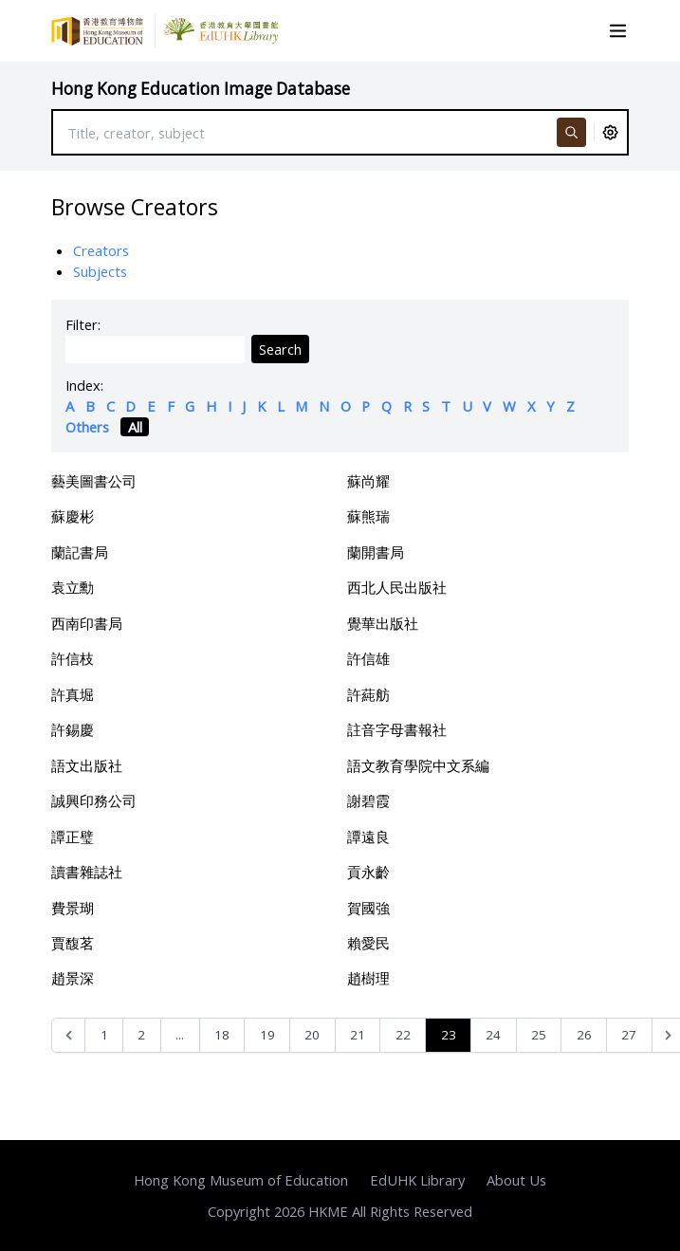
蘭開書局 (375, 552)
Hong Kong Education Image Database (200, 89)
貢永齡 (368, 871)
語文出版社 (86, 765)
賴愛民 (368, 942)
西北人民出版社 (397, 587)
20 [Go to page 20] (312, 1034)
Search (280, 349)
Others (87, 426)
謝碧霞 (368, 800)
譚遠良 (368, 836)
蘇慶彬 (72, 515)
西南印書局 (86, 623)
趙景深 (72, 977)
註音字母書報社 (397, 729)
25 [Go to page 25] (538, 1034)
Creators (101, 250)
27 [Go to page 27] (628, 1034)
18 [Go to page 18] (222, 1034)
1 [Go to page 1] (104, 1034)
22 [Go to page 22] (403, 1034)
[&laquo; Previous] (68, 1035)
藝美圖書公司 (94, 480)
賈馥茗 (72, 942)
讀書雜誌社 (86, 871)
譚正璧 (72, 836)
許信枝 (72, 658)
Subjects (100, 271)
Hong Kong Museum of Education (241, 1179)
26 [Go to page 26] (584, 1034)
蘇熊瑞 (368, 515)
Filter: (83, 324)
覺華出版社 (382, 623)
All (135, 426)
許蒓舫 (368, 694)
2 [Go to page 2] (141, 1034)
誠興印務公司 (94, 800)
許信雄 (368, 658)
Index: (84, 385)
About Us (516, 1179)
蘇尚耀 (368, 480)
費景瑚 (72, 907)
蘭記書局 (79, 552)
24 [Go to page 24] (493, 1034)
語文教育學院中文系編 (418, 765)
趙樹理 (368, 977)
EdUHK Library (417, 1179)
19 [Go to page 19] (267, 1034)
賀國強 (368, 907)
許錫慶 (72, 729)
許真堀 (72, 694)
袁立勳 (72, 587)
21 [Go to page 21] (357, 1034)
